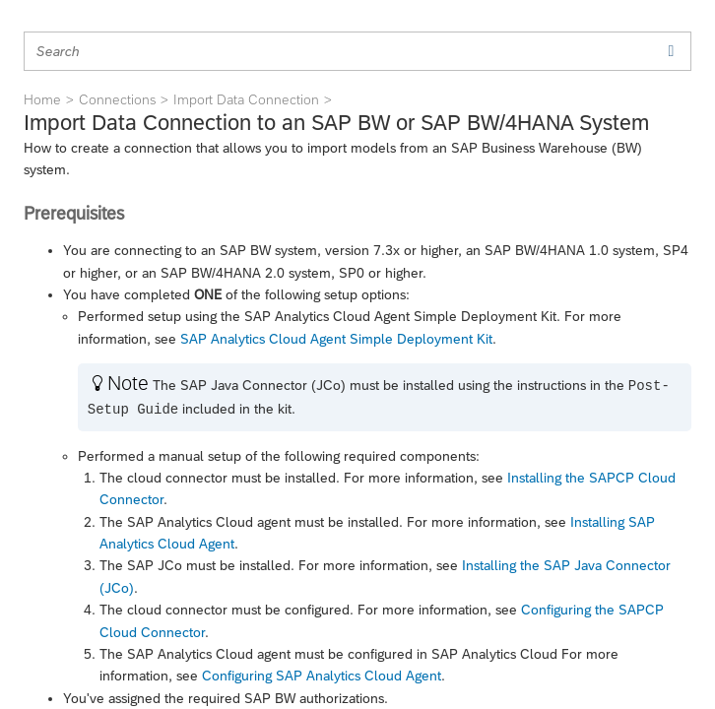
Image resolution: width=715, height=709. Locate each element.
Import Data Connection (246, 99)
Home (42, 99)
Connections (117, 99)
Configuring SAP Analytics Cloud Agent (321, 675)
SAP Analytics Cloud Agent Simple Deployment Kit (336, 339)
